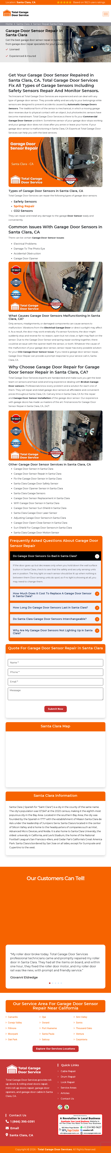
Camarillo (13, 1017)
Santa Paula (48, 1034)
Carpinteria (81, 1039)
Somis (79, 1022)
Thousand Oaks (84, 1028)
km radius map (55, 759)
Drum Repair (67, 1076)
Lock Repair (66, 1082)
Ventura (80, 1034)
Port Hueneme (49, 1028)
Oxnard (45, 1022)
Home (9, 24)
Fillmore (12, 1028)
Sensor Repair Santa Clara (48, 24)
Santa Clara (22, 24)
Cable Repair (67, 1071)
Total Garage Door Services (55, 1149)
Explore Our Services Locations (55, 1048)
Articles (64, 1093)
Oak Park (12, 1039)
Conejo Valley (15, 1022)
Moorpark (13, 1034)
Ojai (44, 1017)
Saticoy (45, 1039)
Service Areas (67, 1087)
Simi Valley (81, 1017)
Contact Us (66, 1098)
